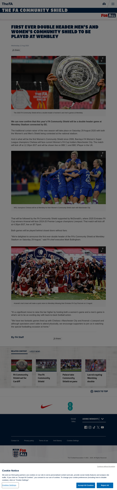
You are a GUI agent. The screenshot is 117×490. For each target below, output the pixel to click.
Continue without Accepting (106, 466)
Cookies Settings (9, 485)
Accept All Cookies (86, 486)
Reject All (105, 486)
